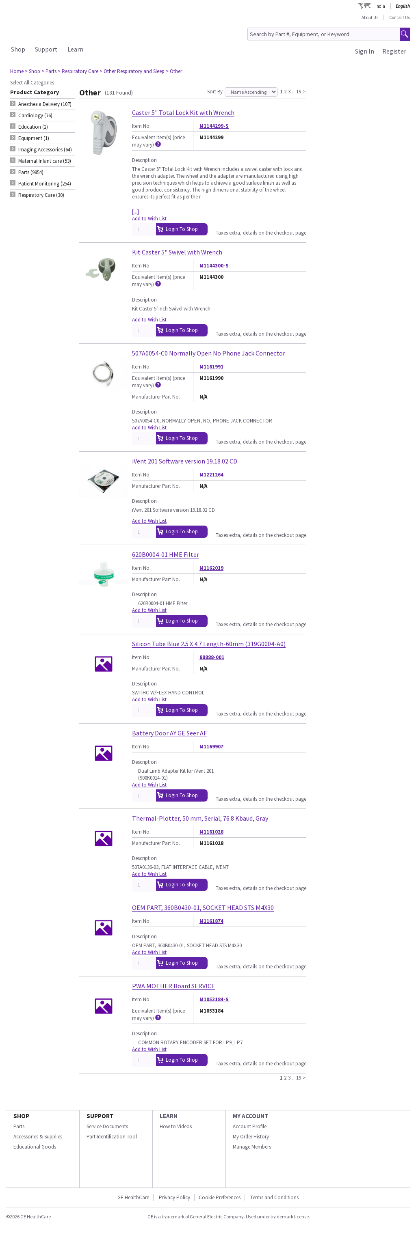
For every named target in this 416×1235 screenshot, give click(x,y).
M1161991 (211, 366)
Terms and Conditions (274, 1197)
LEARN (169, 1116)
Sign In (364, 51)
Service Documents (107, 1126)
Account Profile (249, 1126)
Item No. (141, 126)
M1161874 (211, 921)
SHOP (21, 1116)
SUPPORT (100, 1116)
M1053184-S (214, 999)
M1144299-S (214, 126)
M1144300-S (214, 265)
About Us (370, 17)
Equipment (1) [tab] (33, 138)
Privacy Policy (174, 1197)
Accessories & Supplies (37, 1136)
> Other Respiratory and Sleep (132, 71)
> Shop (32, 71)
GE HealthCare (133, 1197)
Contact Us (399, 17)
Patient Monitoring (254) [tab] (44, 183)
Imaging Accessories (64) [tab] (45, 149)
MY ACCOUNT (251, 1116)
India (380, 6)
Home (17, 71)
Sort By (215, 91)
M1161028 (211, 831)
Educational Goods (34, 1146)
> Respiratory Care (78, 71)
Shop (18, 49)
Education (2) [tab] (33, 126)
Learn (75, 49)
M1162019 (211, 568)
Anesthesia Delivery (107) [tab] (45, 104)
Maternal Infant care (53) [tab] (44, 160)
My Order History (251, 1136)
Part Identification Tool (112, 1136)
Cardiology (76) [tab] (35, 115)
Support (46, 49)
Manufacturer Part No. (156, 396)
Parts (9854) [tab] (30, 172)
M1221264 (211, 474)
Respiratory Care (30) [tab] (41, 195)
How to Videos (176, 1126)
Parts (18, 1126)
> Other (174, 71)
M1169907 (211, 746)
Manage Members (252, 1146)
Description (144, 160)
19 (298, 91)
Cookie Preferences (219, 1197)
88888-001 (211, 657)
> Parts (48, 71)
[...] (135, 211)
